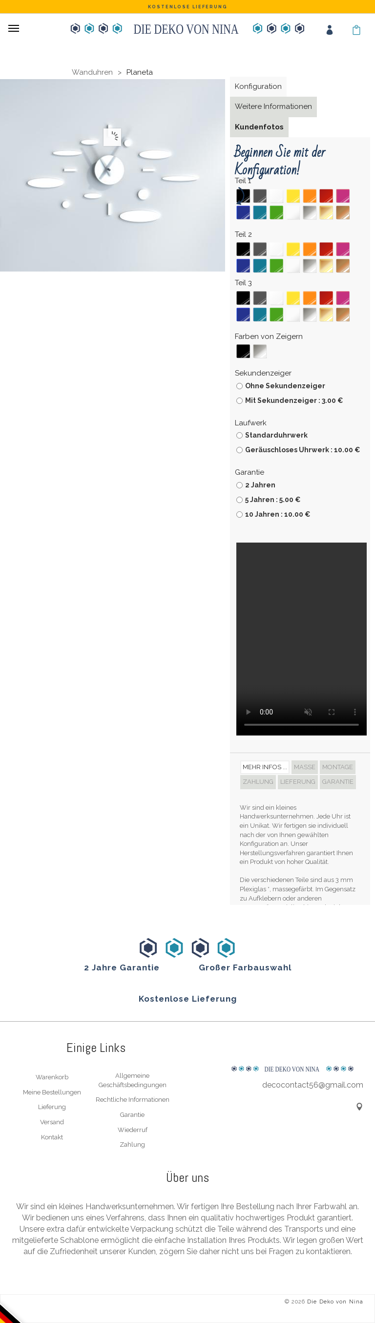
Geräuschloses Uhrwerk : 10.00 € (302, 450)
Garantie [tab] (338, 781)
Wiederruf (132, 1130)
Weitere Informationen (273, 106)
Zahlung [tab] (258, 781)
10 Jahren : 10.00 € (278, 514)
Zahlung (132, 1144)
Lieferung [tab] (297, 781)
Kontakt (52, 1137)
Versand (52, 1122)
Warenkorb (52, 1077)
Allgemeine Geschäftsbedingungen (133, 1080)
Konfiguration (258, 86)
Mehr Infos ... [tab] (265, 767)
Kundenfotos (259, 127)
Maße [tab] (304, 767)
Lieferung (52, 1107)
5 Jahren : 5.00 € (273, 500)
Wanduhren (92, 72)
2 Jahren (260, 485)
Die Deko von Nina (335, 1302)
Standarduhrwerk (276, 435)
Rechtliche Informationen (132, 1099)
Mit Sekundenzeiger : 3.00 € (294, 400)
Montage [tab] (337, 767)
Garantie (132, 1114)
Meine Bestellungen (52, 1092)
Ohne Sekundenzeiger (285, 386)
